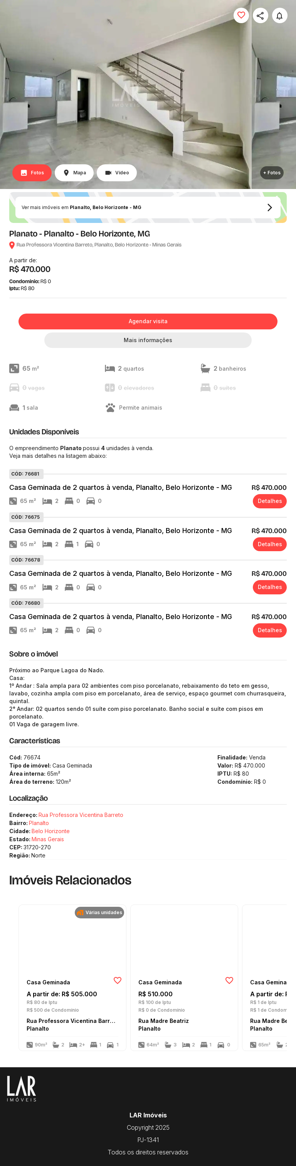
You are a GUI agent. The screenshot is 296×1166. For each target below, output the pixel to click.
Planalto (39, 823)
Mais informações (148, 340)
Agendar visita (148, 321)
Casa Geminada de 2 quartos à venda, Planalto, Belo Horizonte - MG (120, 487)
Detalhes (270, 501)
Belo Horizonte (51, 831)
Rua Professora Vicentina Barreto (81, 815)
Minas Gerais (48, 839)
